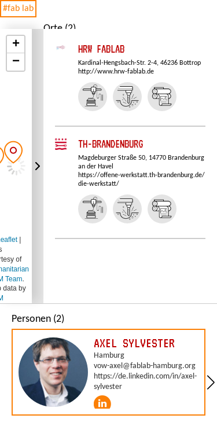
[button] (13, 152)
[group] (108, 372)
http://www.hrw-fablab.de (116, 71)
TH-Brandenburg (110, 144)
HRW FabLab (101, 49)
